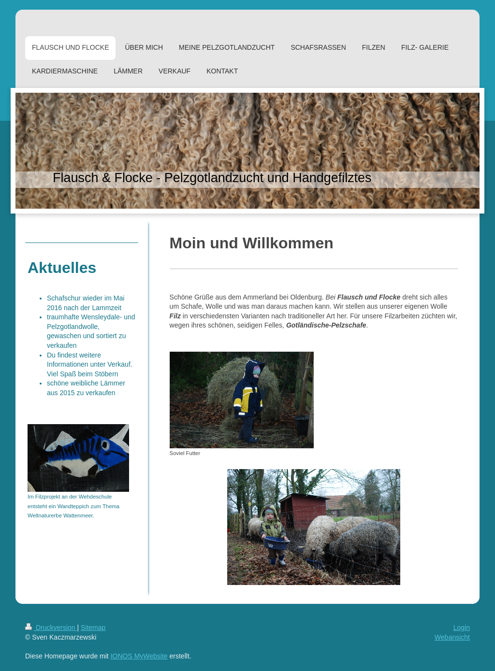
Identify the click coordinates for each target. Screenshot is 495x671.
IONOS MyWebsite (139, 656)
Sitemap (93, 627)
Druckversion (51, 627)
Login (461, 627)
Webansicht (452, 637)
